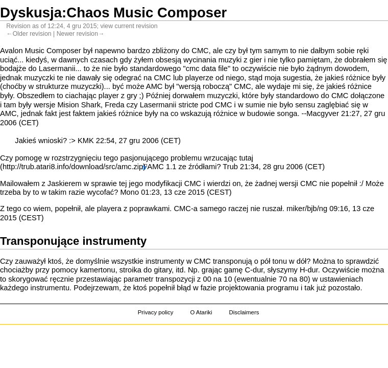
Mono (129, 192)
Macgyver (322, 113)
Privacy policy (156, 312)
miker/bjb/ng (306, 208)
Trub (230, 167)
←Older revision (28, 33)
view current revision (128, 26)
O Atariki (201, 312)
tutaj (246, 158)
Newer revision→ (81, 33)
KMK (86, 140)
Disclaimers (244, 312)
